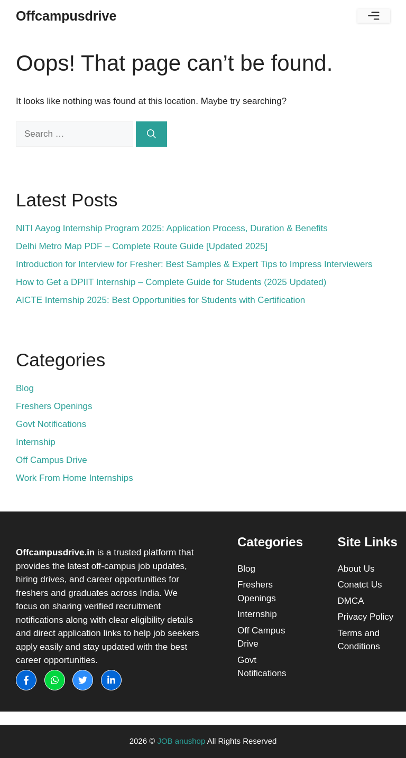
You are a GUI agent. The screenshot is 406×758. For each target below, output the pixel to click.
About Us (356, 569)
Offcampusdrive (66, 15)
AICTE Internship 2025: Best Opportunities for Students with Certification (160, 300)
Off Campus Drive (51, 460)
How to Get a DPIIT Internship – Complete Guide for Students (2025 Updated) (171, 282)
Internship (36, 442)
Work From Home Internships (74, 478)
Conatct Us (360, 585)
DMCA (351, 601)
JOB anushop (181, 740)
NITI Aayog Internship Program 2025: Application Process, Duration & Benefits (172, 228)
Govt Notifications (51, 424)
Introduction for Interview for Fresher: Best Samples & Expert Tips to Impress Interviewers (194, 264)
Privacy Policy (366, 617)
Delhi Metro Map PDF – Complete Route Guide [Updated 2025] (141, 246)
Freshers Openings (54, 406)
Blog (25, 388)
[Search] (151, 134)
